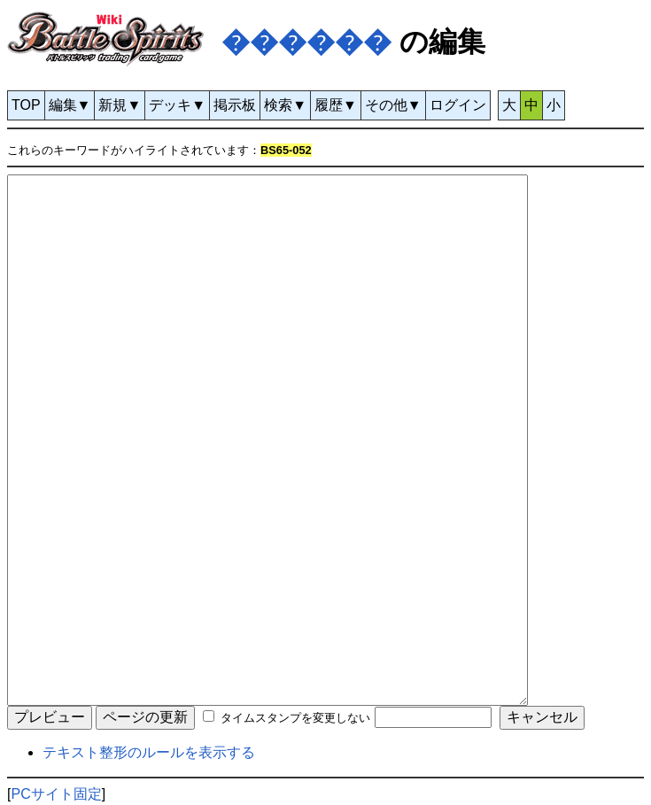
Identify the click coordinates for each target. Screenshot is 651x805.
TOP (26, 104)
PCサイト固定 (56, 793)
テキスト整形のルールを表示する (149, 752)
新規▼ (119, 104)
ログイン (458, 104)
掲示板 (234, 104)
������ (306, 42)
